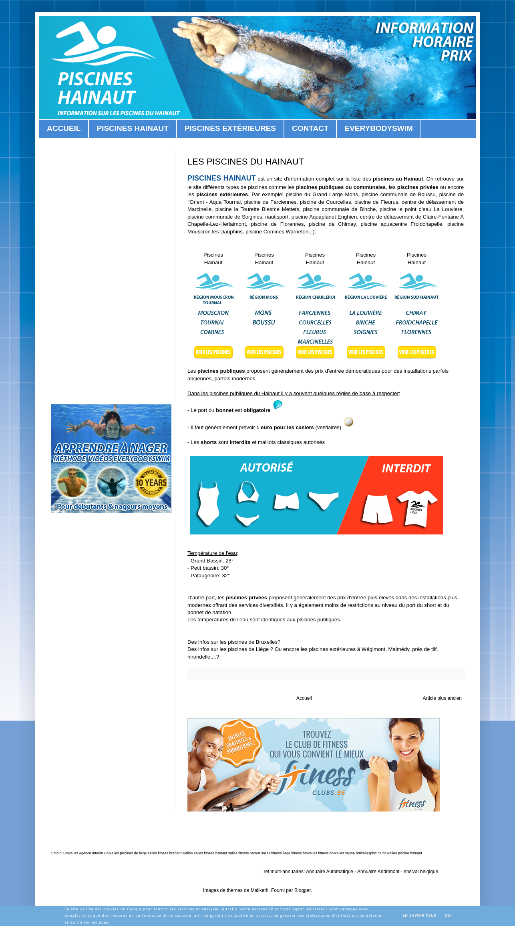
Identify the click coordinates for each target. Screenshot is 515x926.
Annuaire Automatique (329, 871)
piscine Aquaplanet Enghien (324, 217)
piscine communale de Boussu (398, 194)
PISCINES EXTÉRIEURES (230, 128)
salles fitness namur (244, 853)
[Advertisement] (111, 270)
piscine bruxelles (383, 853)
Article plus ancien (442, 698)
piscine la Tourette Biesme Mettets (257, 209)
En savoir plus (419, 915)
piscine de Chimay (332, 224)
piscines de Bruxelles (253, 642)
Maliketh (260, 890)
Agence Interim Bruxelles (99, 853)
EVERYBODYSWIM (378, 128)
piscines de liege (133, 853)
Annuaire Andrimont (378, 871)
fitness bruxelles (304, 853)
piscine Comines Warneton (276, 232)
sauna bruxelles (357, 853)
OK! (448, 915)
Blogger (302, 890)
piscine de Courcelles (325, 202)
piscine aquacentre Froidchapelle (402, 224)
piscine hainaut (410, 853)
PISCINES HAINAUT (132, 128)
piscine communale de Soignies (224, 217)
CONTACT (310, 128)
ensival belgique (421, 871)
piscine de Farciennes (270, 202)
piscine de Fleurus (376, 202)
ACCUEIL (63, 128)
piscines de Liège (249, 649)
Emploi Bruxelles (64, 853)
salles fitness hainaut (210, 853)
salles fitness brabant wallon (170, 853)
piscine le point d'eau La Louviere (421, 209)
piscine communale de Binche (339, 209)
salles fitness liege (275, 853)
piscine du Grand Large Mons (322, 194)
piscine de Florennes (277, 224)
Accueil (304, 698)
